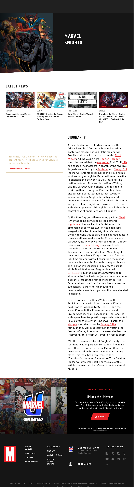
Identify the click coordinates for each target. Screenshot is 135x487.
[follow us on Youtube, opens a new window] (107, 459)
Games (88, 10)
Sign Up (22, 4)
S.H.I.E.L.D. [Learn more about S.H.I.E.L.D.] (12, 272)
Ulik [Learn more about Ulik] (62, 162)
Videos (99, 10)
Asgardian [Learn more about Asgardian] (41, 162)
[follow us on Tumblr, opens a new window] (124, 453)
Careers (29, 457)
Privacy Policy (28, 483)
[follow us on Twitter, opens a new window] (112, 453)
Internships (31, 462)
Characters (48, 10)
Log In (13, 4)
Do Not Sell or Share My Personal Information (79, 483)
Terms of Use (15, 483)
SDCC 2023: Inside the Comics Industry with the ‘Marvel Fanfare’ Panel (50, 116)
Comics (34, 10)
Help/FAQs (30, 453)
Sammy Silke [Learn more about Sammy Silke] (46, 324)
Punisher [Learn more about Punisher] (41, 169)
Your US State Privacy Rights (47, 483)
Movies (63, 10)
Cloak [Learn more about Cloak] (60, 217)
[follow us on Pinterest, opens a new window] (118, 459)
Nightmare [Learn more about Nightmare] (12, 224)
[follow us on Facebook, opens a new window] (107, 453)
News (24, 10)
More (109, 10)
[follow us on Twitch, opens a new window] (124, 459)
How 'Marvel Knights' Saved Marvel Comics (80, 115)
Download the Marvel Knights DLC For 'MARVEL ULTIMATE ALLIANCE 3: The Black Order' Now (112, 118)
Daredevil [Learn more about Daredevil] (53, 158)
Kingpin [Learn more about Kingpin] (10, 324)
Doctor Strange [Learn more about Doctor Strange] (30, 245)
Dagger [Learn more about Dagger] (42, 158)
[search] (127, 3)
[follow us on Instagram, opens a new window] (118, 453)
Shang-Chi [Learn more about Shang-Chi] (58, 169)
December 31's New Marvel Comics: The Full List (18, 115)
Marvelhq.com (55, 455)
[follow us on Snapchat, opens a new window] (112, 459)
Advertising (53, 447)
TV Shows (75, 10)
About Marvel (28, 448)
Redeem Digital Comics (51, 461)
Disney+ (51, 451)
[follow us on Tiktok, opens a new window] (107, 465)
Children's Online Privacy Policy (112, 483)
